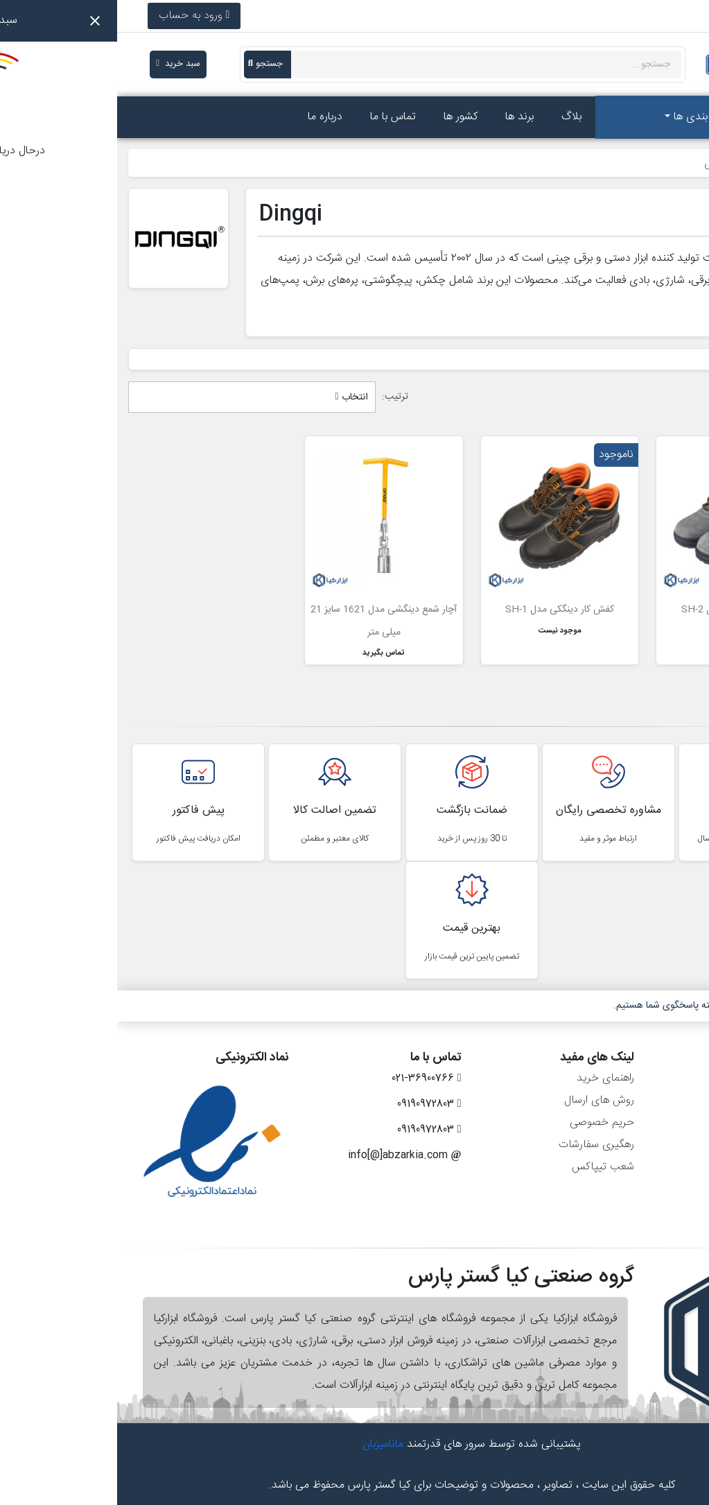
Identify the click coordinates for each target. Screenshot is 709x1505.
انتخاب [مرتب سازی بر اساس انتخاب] (234, 397)
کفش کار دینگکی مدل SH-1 (442, 609)
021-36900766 (637, 15)
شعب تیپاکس (486, 1167)
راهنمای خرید (488, 1078)
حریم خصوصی (485, 1122)
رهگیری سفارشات (479, 1144)
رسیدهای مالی (658, 1122)
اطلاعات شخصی (655, 1078)
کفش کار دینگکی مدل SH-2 (618, 609)
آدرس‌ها (672, 1144)
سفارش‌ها (669, 1100)
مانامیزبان (265, 1444)
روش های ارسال (482, 1100)
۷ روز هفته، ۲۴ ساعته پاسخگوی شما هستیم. (581, 1005)
